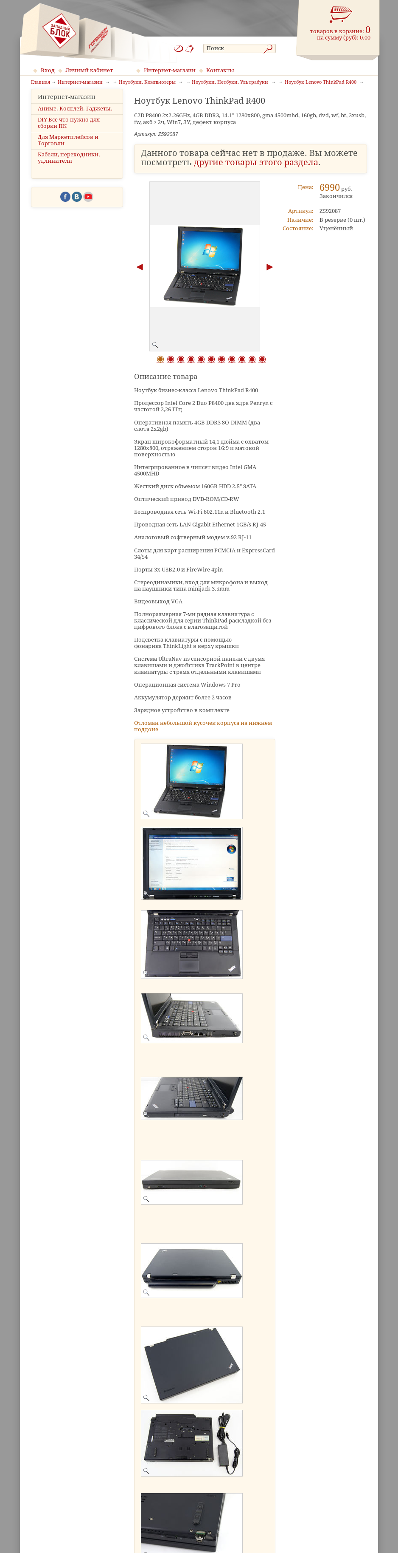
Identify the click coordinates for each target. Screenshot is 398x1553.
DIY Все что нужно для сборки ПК (69, 130)
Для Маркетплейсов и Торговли (68, 147)
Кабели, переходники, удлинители (69, 165)
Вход (48, 70)
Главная (40, 82)
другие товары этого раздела (256, 162)
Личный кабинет (89, 70)
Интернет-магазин (170, 70)
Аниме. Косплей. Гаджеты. (75, 116)
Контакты (220, 70)
